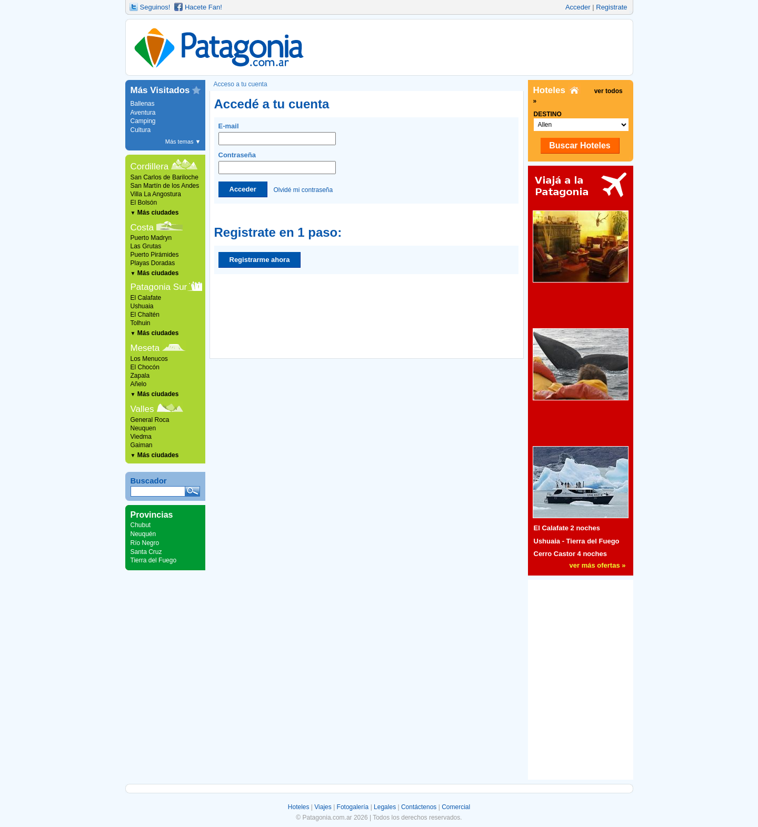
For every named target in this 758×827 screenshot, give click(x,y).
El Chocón (145, 367)
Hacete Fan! (203, 7)
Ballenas (143, 103)
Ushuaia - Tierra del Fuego (577, 541)
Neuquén (143, 534)
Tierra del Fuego (154, 560)
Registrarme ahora (260, 260)
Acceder (578, 7)
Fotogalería (353, 807)
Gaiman (142, 445)
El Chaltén (145, 314)
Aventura (143, 112)
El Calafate (146, 297)
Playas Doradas (153, 263)
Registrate (611, 7)
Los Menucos (149, 358)
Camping (143, 121)
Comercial (456, 807)
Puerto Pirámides (155, 254)
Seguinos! (155, 7)
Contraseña (277, 162)
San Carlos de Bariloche (164, 177)
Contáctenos (418, 807)
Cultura (141, 130)
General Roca (150, 419)
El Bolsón (144, 202)
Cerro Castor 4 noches (570, 554)
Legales (385, 807)
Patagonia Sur (159, 287)
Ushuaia (142, 306)
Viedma (141, 436)
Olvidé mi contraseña (303, 189)
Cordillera (150, 167)
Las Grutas (146, 246)
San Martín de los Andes (165, 185)
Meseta (145, 348)
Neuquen (143, 428)
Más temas (183, 141)
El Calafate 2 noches (567, 528)
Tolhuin (141, 323)
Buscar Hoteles (580, 145)
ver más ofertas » (598, 565)
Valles (142, 409)
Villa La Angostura (156, 194)
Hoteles (299, 807)
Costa (142, 228)
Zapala (140, 375)
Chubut (141, 525)
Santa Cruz (146, 552)
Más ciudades (155, 212)
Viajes (322, 807)
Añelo (139, 384)
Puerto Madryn (151, 237)
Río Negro (145, 543)
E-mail (277, 133)
